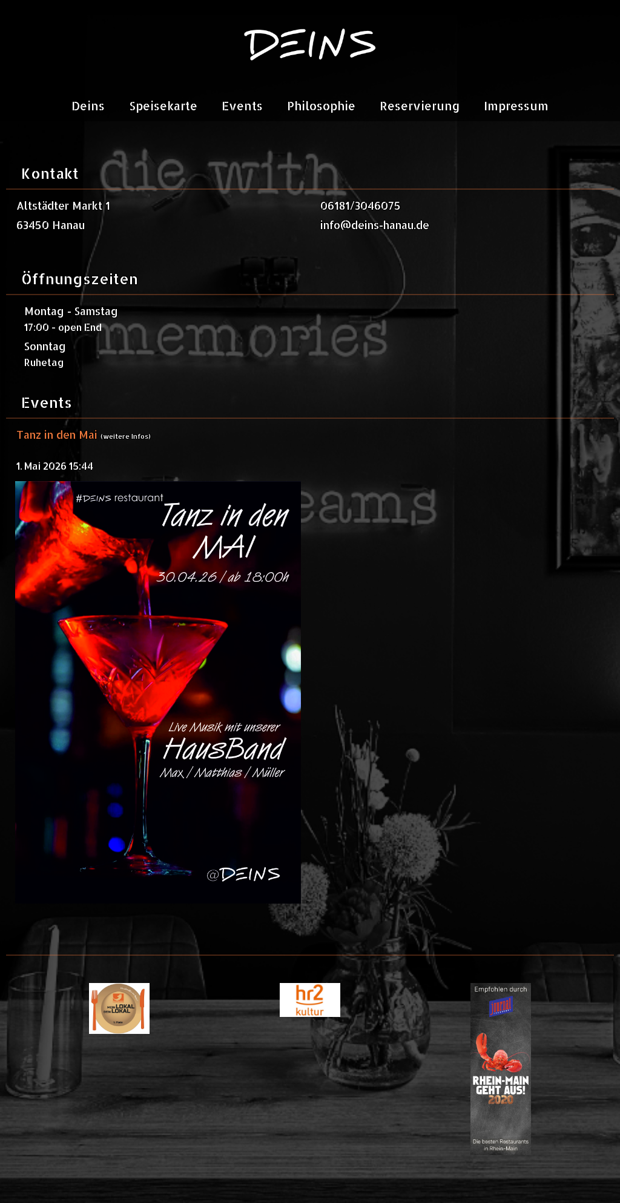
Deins (88, 105)
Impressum (516, 105)
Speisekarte (163, 105)
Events (242, 105)
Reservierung (420, 105)
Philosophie (321, 105)
